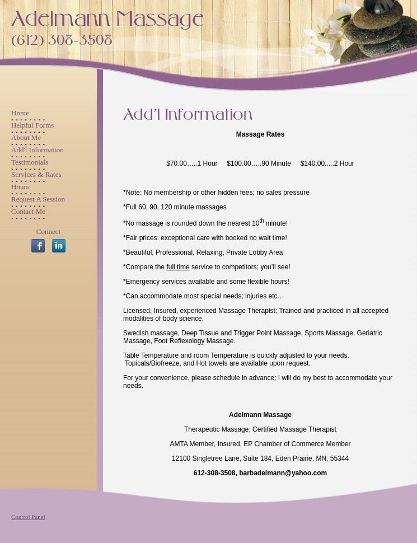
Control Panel (28, 516)
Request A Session (38, 199)
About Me (26, 137)
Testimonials (29, 162)
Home (20, 113)
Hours (20, 186)
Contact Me (28, 211)
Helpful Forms (32, 125)
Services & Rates (36, 174)
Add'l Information (37, 150)
